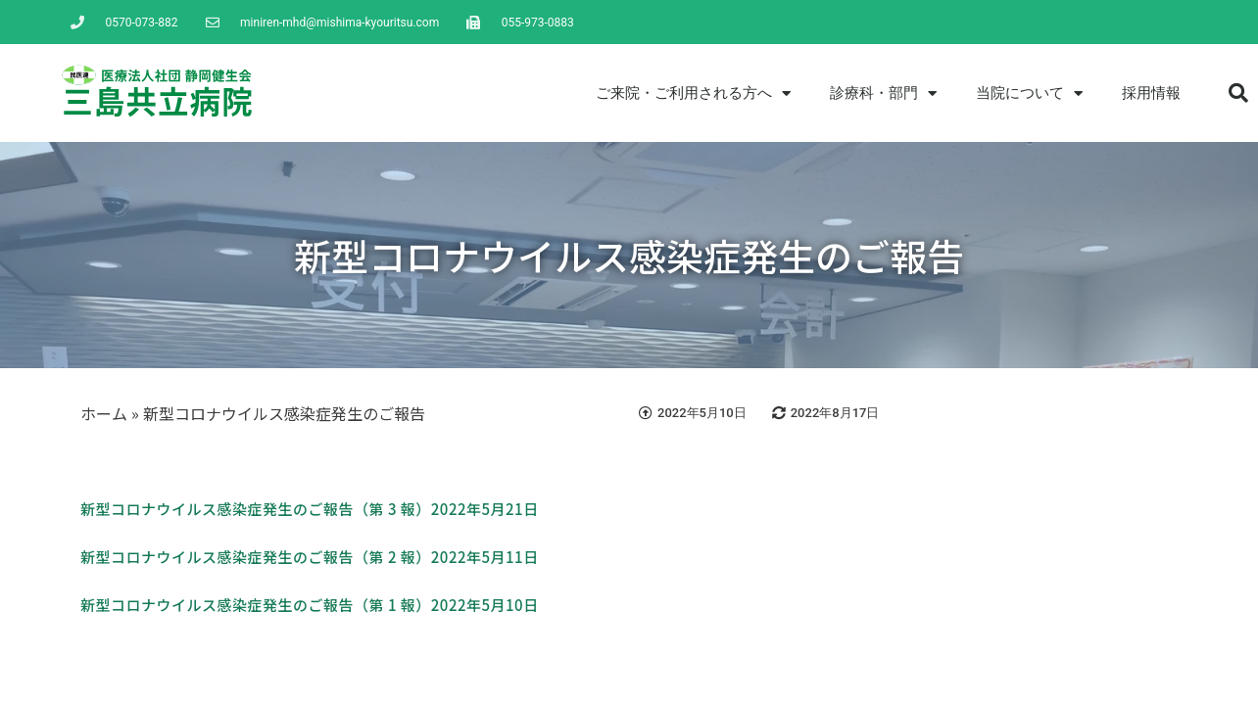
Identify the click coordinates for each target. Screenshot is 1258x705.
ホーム (103, 413)
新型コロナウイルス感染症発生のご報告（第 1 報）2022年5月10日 (309, 604)
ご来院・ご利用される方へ (693, 93)
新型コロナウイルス (149, 508)
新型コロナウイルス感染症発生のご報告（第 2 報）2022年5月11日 (309, 556)
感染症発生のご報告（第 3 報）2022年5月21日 (378, 508)
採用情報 (1151, 93)
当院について (1029, 93)
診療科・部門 (883, 93)
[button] (1238, 93)
